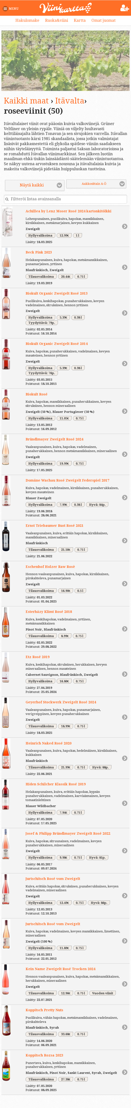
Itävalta (69, 100)
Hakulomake (27, 20)
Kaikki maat (26, 100)
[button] (11, 8)
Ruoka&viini (56, 20)
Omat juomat (103, 20)
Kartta (80, 20)
